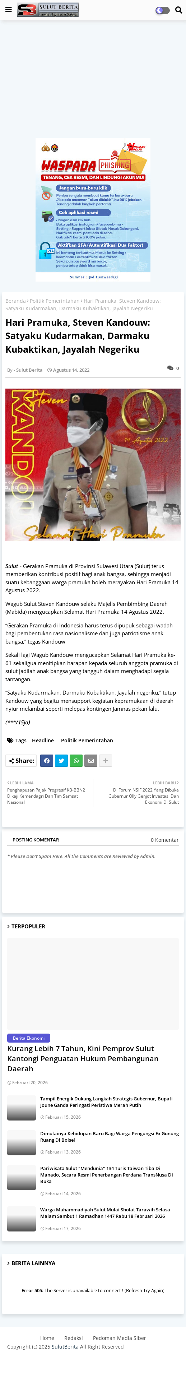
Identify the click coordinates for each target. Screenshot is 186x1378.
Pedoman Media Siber (119, 1338)
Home (47, 1338)
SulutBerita (65, 1346)
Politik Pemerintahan (55, 300)
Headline (43, 740)
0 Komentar (165, 839)
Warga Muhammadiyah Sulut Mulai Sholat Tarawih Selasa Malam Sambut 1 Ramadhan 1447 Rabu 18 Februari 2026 (105, 1212)
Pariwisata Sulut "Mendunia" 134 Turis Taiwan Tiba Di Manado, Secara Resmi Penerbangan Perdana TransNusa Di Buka (106, 1174)
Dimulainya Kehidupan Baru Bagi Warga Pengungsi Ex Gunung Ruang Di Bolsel (109, 1136)
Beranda (15, 300)
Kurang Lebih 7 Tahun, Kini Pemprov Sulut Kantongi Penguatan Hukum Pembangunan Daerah (83, 1058)
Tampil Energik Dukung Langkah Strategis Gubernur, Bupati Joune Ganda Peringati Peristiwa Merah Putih (106, 1101)
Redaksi (73, 1338)
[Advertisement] (93, 82)
